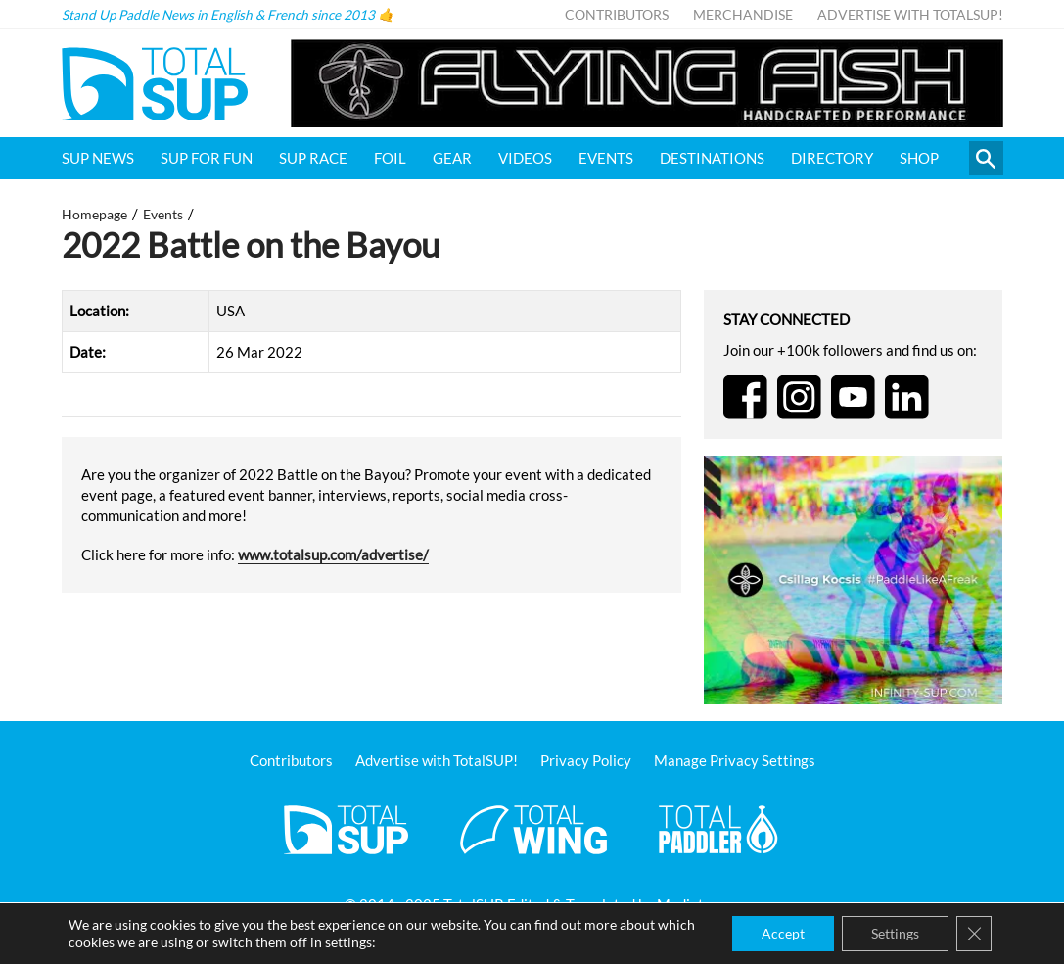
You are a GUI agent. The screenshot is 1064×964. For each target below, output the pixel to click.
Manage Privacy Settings (734, 760)
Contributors (617, 15)
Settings (895, 933)
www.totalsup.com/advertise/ (333, 554)
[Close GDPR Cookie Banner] (974, 933)
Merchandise (743, 15)
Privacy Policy (585, 760)
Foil (390, 158)
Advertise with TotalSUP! (910, 15)
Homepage (94, 214)
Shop (919, 158)
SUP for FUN (207, 158)
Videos (525, 158)
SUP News (98, 158)
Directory (832, 158)
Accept (783, 933)
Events (605, 158)
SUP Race (313, 158)
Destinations (712, 158)
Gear (452, 158)
